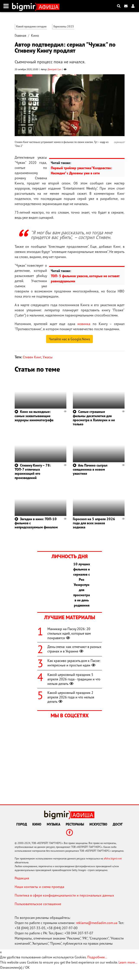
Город (21, 824)
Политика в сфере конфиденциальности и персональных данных (64, 895)
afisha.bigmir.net (113, 858)
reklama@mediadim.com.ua (96, 923)
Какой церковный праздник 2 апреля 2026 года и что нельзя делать (70, 697)
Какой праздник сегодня (31, 26)
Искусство (98, 824)
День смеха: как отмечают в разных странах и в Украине (74, 649)
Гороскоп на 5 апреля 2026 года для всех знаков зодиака (94, 523)
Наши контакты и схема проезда (39, 887)
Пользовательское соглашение (38, 904)
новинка (83, 324)
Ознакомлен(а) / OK (15, 967)
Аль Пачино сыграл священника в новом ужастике (90, 469)
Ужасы (48, 357)
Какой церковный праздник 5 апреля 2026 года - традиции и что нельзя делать (73, 679)
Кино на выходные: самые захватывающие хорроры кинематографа (34, 415)
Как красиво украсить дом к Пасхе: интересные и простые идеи (73, 662)
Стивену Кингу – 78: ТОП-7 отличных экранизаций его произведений (33, 471)
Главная (20, 35)
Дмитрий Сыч (54, 69)
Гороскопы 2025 (63, 26)
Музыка (53, 824)
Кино (35, 35)
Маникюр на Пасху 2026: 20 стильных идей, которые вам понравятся (69, 633)
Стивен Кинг (32, 357)
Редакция (22, 878)
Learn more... (128, 962)
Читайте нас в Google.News (69, 339)
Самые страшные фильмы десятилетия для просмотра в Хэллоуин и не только (94, 417)
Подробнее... (97, 957)
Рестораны (75, 824)
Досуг (118, 824)
